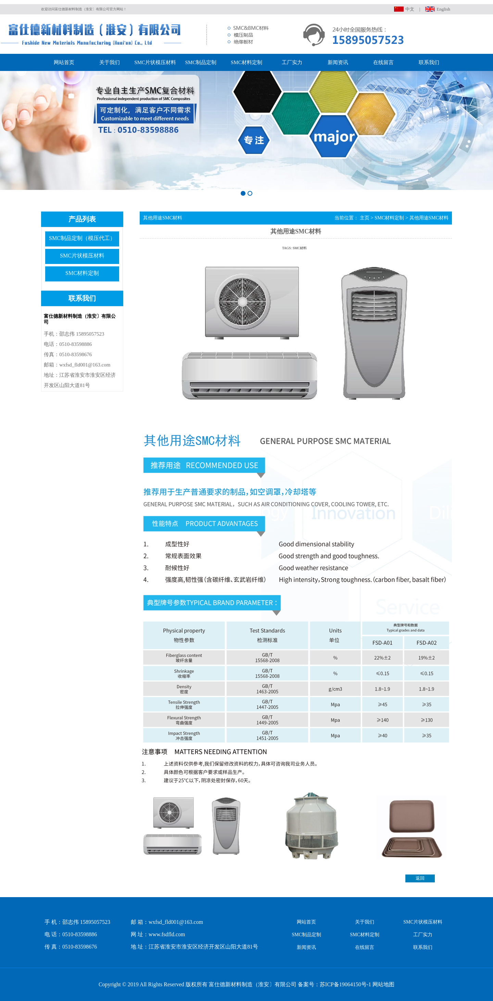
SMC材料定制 (246, 62)
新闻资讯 (338, 62)
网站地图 (383, 984)
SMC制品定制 (201, 62)
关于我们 (109, 62)
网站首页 (64, 62)
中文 (409, 9)
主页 (364, 217)
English (443, 9)
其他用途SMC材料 (428, 217)
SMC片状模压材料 (155, 62)
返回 (420, 878)
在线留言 (383, 62)
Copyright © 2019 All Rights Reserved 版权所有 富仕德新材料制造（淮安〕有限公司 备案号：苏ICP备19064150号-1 (235, 984)
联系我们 (429, 62)
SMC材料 (300, 248)
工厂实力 (292, 62)
